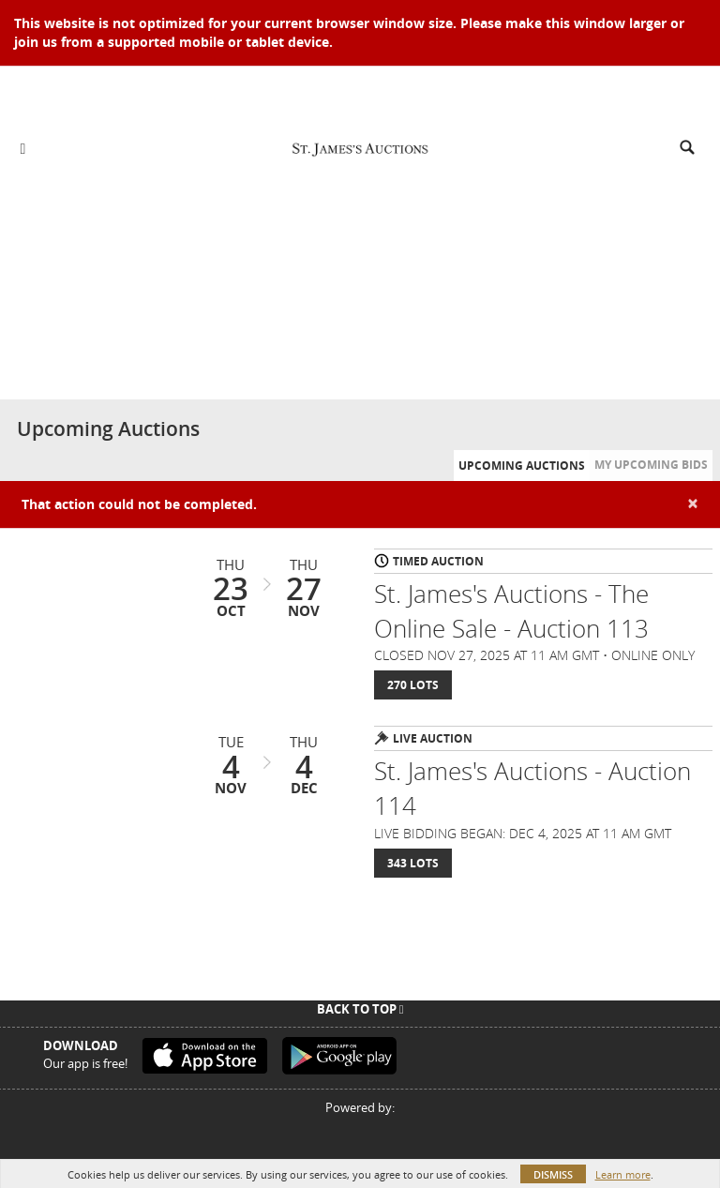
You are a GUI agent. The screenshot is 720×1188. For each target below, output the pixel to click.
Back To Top (360, 1008)
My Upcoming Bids (651, 465)
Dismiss (553, 1174)
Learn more (623, 1174)
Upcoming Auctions (521, 466)
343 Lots (413, 863)
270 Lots (413, 685)
